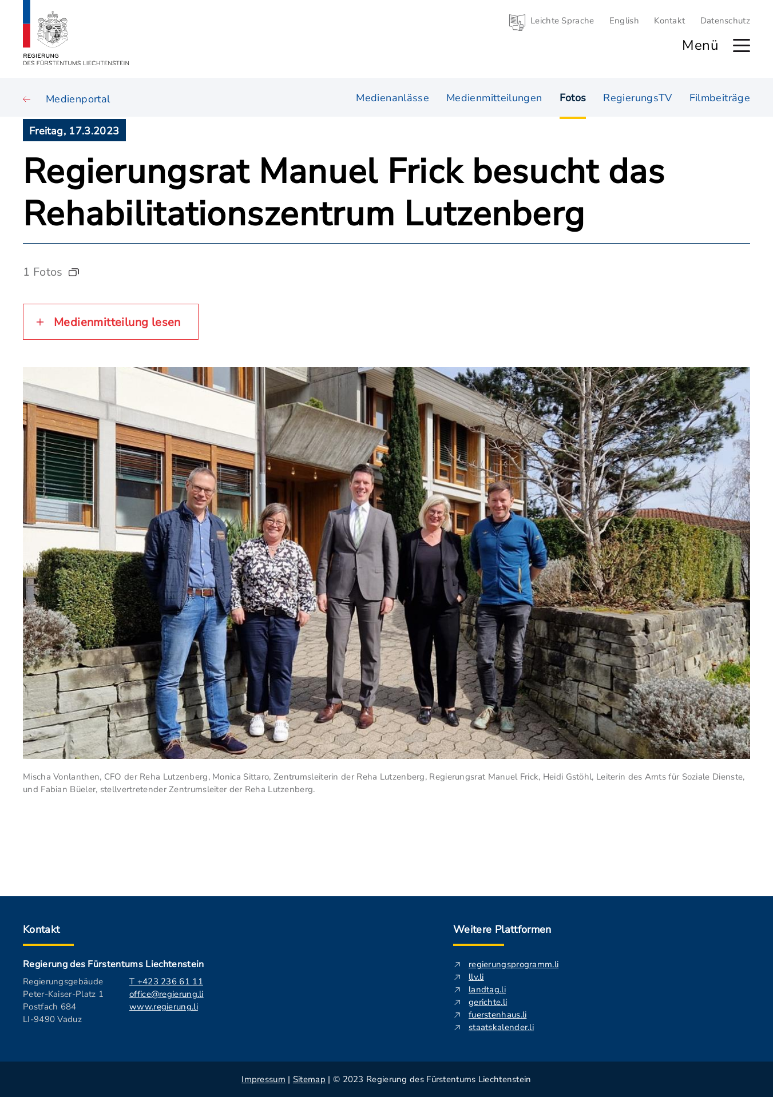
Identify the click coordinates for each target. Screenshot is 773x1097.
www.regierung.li (163, 1006)
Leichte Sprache (562, 20)
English (624, 20)
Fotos (573, 97)
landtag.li (487, 989)
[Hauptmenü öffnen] (741, 45)
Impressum (263, 1079)
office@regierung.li (166, 994)
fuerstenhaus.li (498, 1014)
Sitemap (309, 1079)
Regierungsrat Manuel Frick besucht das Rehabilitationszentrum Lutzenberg (344, 192)
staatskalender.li (501, 1027)
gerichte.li (488, 1002)
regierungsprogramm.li (513, 964)
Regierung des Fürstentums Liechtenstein (113, 964)
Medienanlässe (392, 97)
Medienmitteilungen (494, 97)
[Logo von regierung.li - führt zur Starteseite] (76, 32)
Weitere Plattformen (502, 929)
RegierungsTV (637, 97)
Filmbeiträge (719, 97)
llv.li (476, 977)
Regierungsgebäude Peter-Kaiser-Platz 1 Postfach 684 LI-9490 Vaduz (63, 1000)
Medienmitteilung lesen (117, 322)
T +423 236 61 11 (166, 981)
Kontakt (669, 20)
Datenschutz (725, 20)
